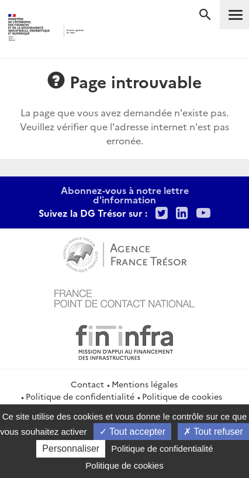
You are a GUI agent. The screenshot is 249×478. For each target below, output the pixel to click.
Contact (87, 384)
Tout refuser (213, 432)
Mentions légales (145, 384)
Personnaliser (70, 448)
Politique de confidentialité (80, 396)
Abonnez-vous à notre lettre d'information (125, 194)
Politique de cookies (182, 396)
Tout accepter (132, 432)
